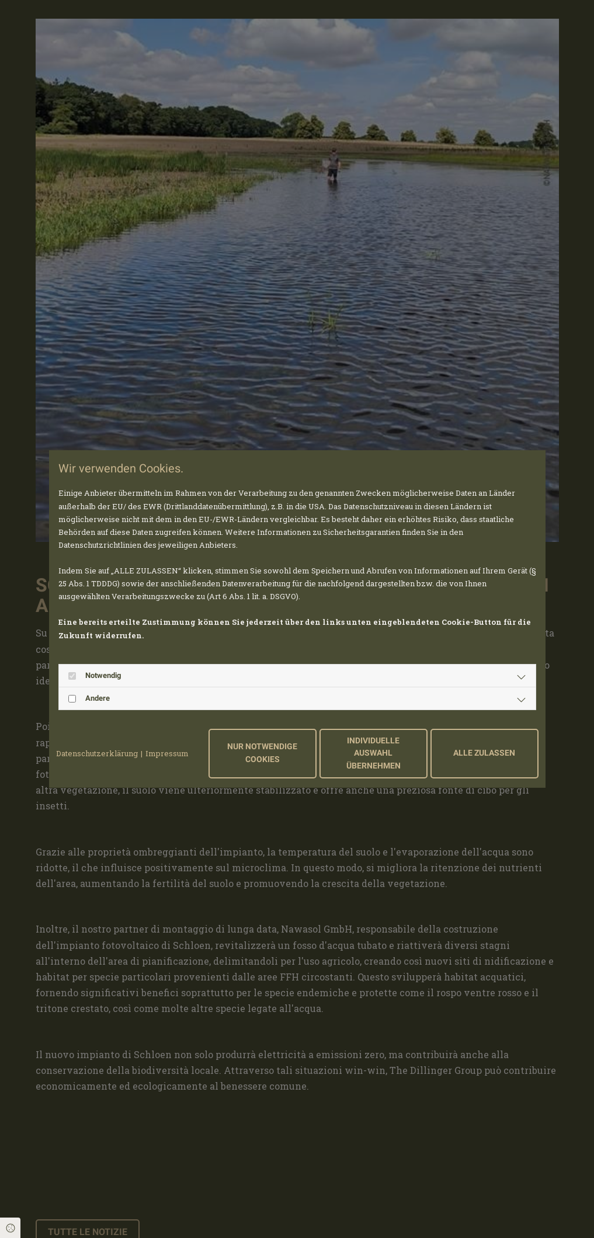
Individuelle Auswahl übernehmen (373, 753)
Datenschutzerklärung (97, 753)
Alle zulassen (484, 753)
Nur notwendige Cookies (262, 753)
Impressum (167, 753)
